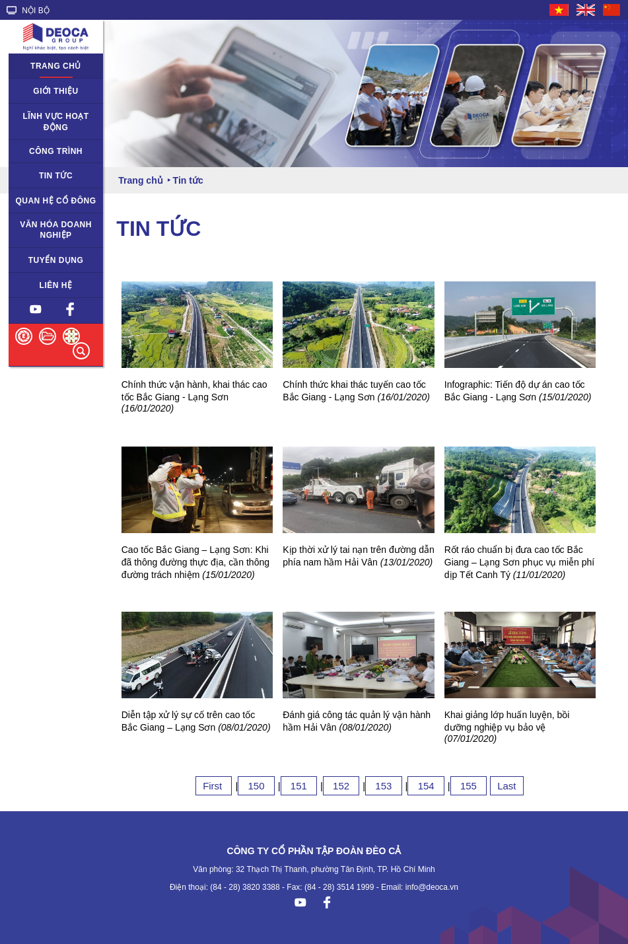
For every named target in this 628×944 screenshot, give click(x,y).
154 (425, 785)
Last (506, 785)
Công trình (56, 151)
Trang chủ (55, 66)
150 (256, 785)
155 (468, 785)
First (214, 785)
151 (299, 785)
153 (383, 785)
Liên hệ (56, 285)
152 (341, 785)
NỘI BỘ (28, 10)
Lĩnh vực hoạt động (55, 122)
